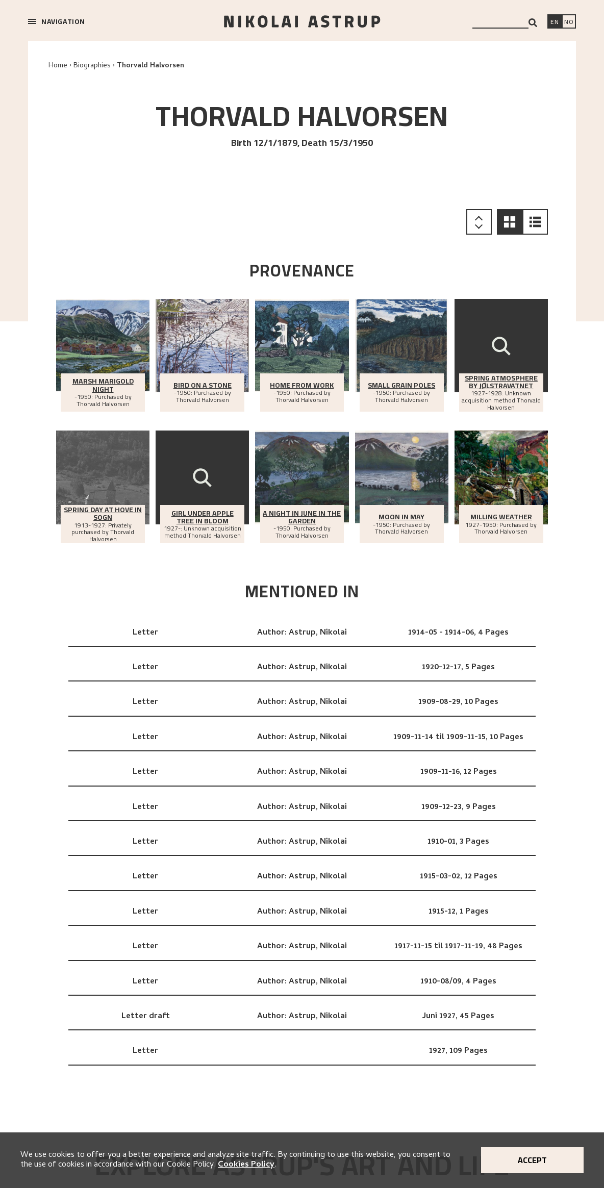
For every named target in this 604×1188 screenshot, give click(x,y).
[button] (509, 222)
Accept (532, 1160)
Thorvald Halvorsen (150, 66)
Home (57, 66)
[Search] (532, 22)
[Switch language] (554, 22)
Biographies (92, 66)
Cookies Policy (246, 1165)
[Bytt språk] (569, 22)
